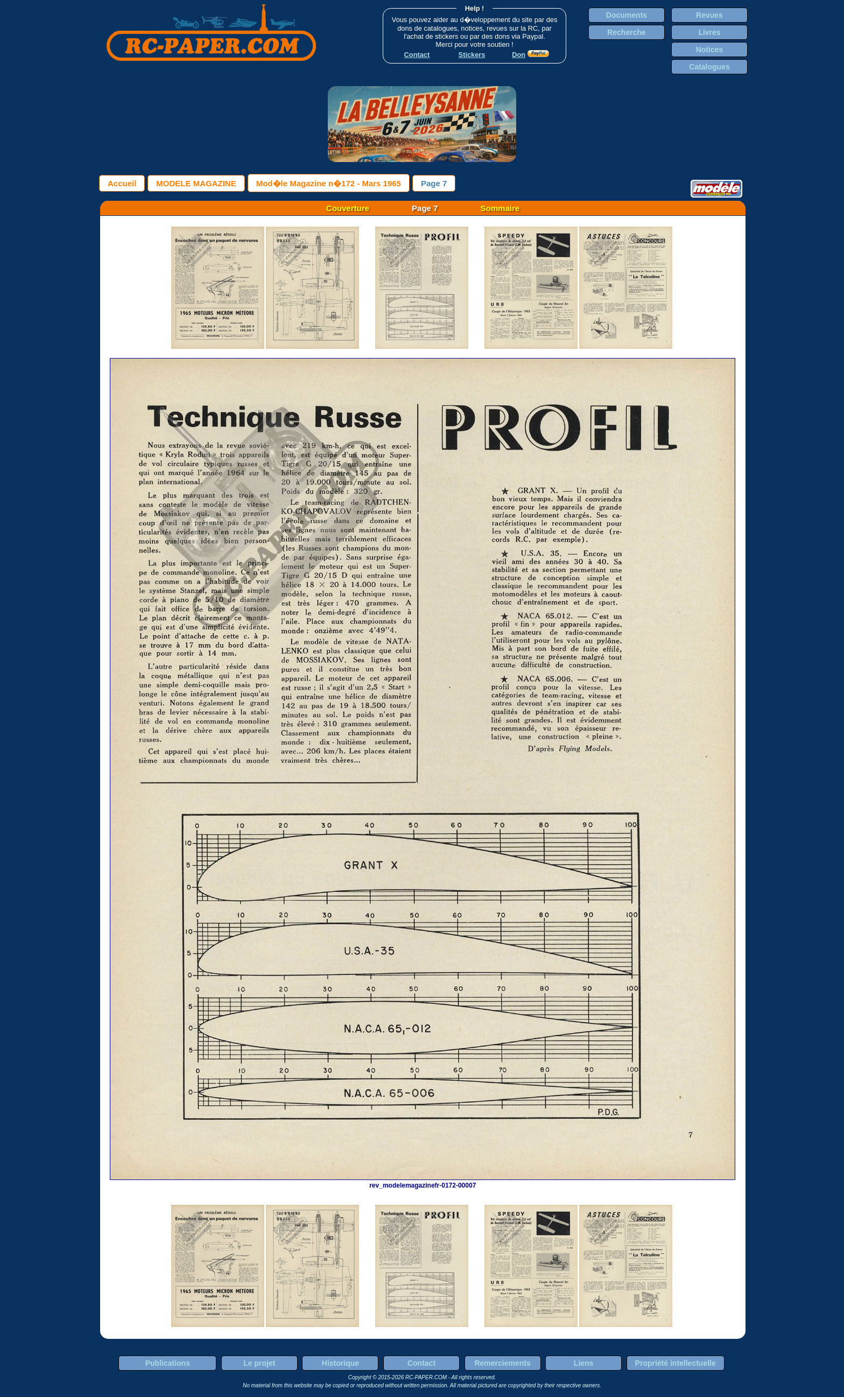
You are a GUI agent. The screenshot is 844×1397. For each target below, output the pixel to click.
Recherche (626, 32)
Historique (340, 1363)
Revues (709, 15)
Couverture (347, 208)
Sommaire (500, 208)
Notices (709, 49)
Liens (584, 1363)
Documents (626, 15)
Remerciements (502, 1363)
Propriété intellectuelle (675, 1363)
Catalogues (709, 66)
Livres (709, 32)
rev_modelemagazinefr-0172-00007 (422, 1181)
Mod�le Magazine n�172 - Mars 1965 (328, 183)
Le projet (259, 1363)
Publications (167, 1363)
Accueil (122, 183)
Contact (421, 1363)
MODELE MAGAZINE (196, 183)
